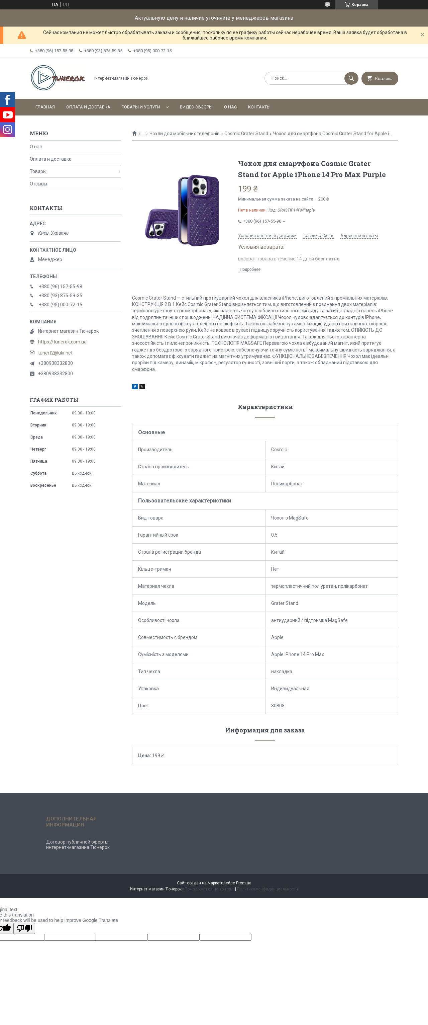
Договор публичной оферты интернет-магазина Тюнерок (78, 844)
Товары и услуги (141, 106)
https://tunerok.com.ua (62, 341)
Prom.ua (243, 883)
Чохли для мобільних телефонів (184, 133)
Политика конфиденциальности (267, 889)
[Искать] (351, 78)
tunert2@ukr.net (55, 353)
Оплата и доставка (88, 106)
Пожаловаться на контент (209, 889)
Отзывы (38, 183)
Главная (45, 106)
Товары (38, 171)
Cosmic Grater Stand (246, 133)
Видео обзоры (196, 106)
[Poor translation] (24, 928)
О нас (230, 106)
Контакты (259, 106)
